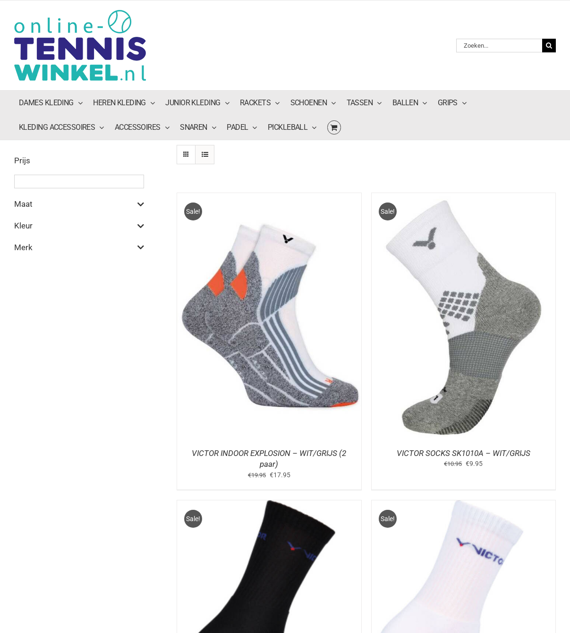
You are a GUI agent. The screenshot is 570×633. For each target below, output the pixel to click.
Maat (79, 204)
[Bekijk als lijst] (205, 154)
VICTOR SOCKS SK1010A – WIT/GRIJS (463, 453)
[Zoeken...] (499, 45)
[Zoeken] (549, 45)
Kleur (79, 226)
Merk (79, 247)
